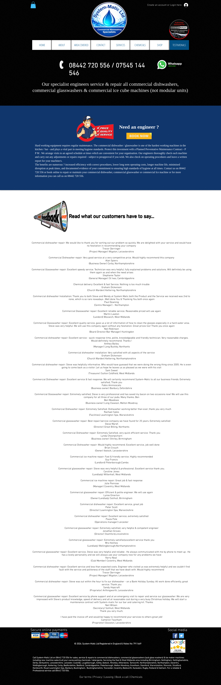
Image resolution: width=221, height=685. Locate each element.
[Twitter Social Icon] (181, 635)
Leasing (108, 677)
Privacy (98, 677)
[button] (33, 5)
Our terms (85, 677)
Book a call (122, 677)
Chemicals (136, 677)
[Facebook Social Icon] (175, 635)
